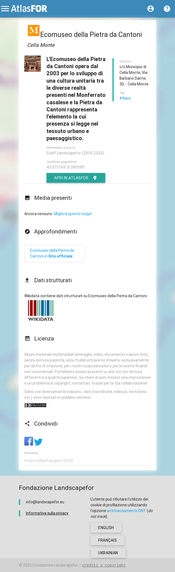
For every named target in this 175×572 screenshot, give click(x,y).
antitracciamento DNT (126, 510)
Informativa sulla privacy (47, 513)
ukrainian (108, 552)
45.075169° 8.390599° (65, 167)
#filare (125, 98)
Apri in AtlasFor (76, 178)
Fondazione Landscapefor (55, 565)
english (106, 527)
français (107, 540)
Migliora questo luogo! (73, 213)
